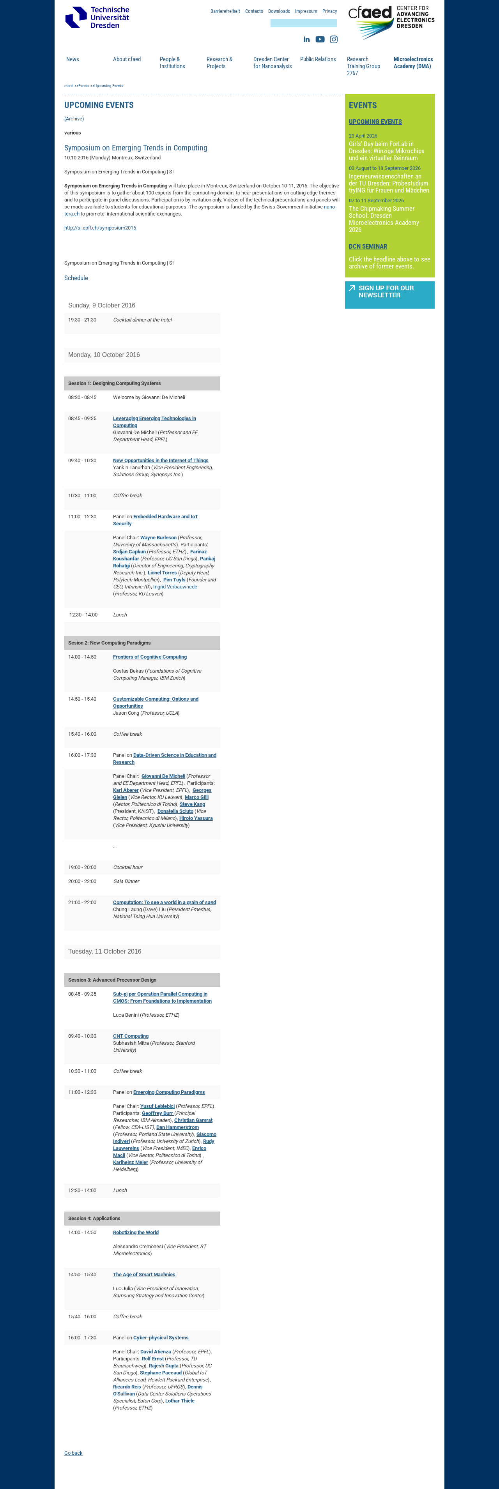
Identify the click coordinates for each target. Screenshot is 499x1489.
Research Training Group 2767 (363, 66)
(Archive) (74, 119)
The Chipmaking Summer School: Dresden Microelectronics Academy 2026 (384, 219)
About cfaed (127, 59)
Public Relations (318, 59)
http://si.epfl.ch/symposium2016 (100, 228)
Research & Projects (219, 63)
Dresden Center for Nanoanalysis (272, 63)
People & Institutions (172, 63)
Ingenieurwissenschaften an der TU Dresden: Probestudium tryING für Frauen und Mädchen (389, 183)
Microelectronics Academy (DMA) (413, 63)
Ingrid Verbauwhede (175, 587)
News (72, 59)
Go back (73, 1453)
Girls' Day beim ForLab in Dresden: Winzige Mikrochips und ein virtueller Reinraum (387, 151)
